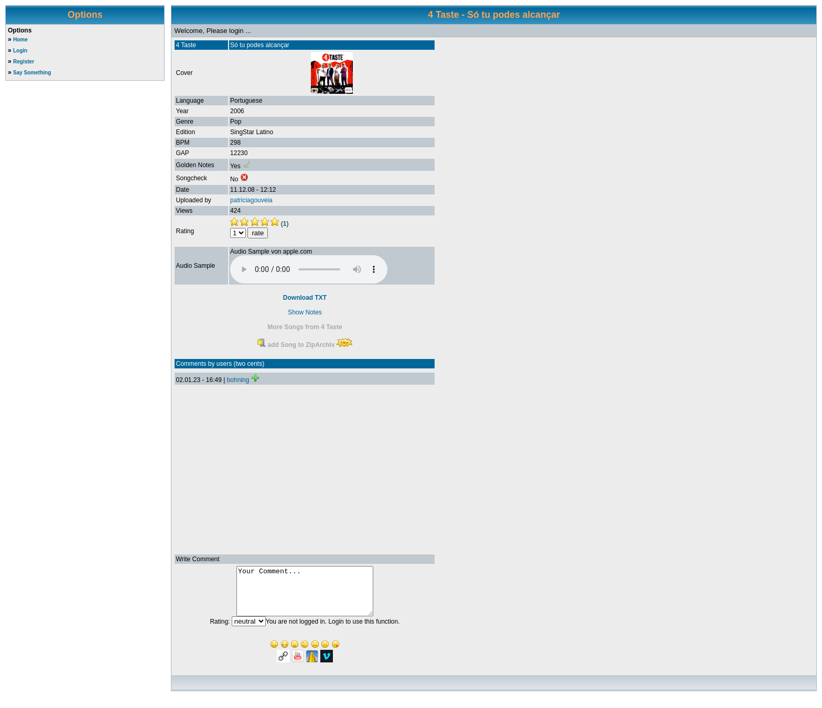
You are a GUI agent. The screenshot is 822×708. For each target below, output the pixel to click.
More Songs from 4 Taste (304, 327)
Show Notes (305, 312)
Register (23, 61)
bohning (238, 380)
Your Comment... (305, 596)
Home (20, 39)
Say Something (32, 72)
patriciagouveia (251, 200)
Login (20, 50)
